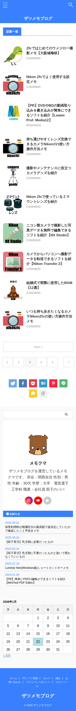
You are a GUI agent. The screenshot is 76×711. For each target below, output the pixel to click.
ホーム (13, 678)
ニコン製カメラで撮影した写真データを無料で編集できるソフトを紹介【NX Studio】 (48, 230)
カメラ (46, 678)
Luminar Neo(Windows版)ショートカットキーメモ (37, 567)
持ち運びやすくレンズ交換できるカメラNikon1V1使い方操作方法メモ (48, 144)
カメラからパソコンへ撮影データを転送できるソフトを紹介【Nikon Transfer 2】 (48, 259)
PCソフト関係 (30, 678)
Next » (38, 347)
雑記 (58, 678)
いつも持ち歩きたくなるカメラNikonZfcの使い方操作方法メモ (49, 316)
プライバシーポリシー (38, 682)
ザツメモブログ (38, 18)
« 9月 (7, 655)
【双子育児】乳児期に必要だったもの (29, 541)
